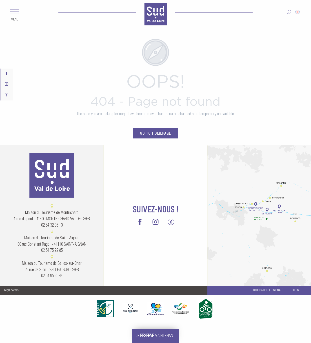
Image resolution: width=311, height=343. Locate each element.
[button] (289, 12)
